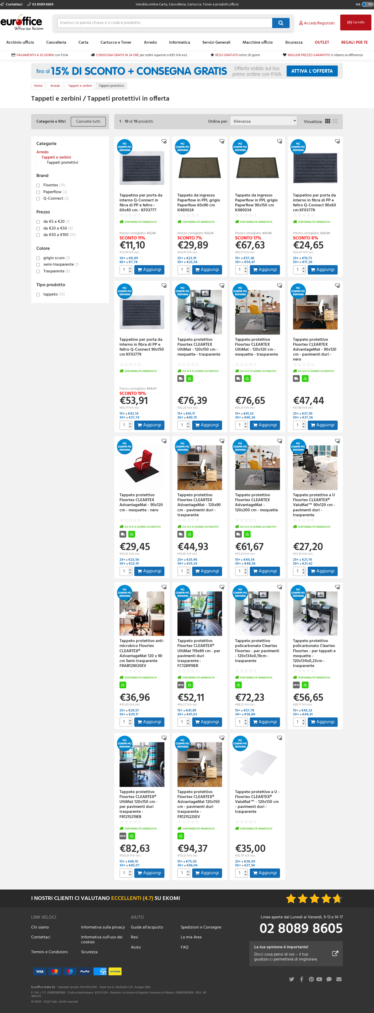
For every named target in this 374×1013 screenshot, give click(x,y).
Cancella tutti (88, 121)
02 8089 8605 (40, 5)
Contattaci (11, 5)
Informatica (179, 42)
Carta (83, 42)
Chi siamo (40, 927)
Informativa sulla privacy (103, 927)
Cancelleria (56, 42)
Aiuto (136, 947)
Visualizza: (313, 122)
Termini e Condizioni (49, 952)
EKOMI (171, 898)
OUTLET (322, 42)
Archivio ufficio (20, 42)
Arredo (150, 42)
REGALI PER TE (354, 42)
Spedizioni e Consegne (201, 927)
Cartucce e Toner (116, 42)
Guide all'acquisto (147, 927)
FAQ (184, 947)
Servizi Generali (216, 42)
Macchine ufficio (258, 42)
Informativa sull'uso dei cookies (102, 939)
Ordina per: (219, 121)
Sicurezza (294, 42)
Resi (134, 937)
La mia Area (191, 937)
